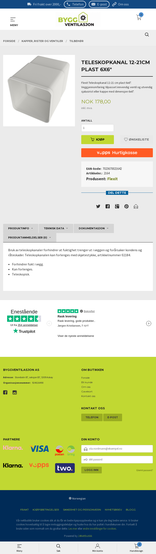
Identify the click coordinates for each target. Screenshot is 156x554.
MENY (13, 19)
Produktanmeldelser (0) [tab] (27, 237)
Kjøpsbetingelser (46, 509)
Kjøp (97, 139)
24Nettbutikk (85, 536)
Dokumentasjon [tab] (92, 228)
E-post (102, 4)
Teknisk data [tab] (54, 228)
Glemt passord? (144, 470)
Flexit (112, 178)
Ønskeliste (136, 139)
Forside (85, 377)
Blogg (131, 509)
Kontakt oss (88, 396)
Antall (86, 120)
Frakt (24, 509)
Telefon (78, 4)
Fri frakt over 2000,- (47, 4)
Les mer (72, 528)
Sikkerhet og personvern (82, 509)
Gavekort (87, 391)
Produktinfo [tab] (18, 228)
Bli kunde (87, 382)
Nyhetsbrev (113, 509)
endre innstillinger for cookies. (100, 528)
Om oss (123, 4)
